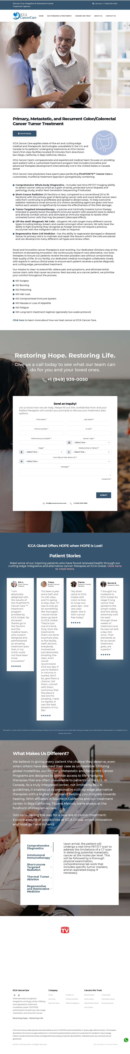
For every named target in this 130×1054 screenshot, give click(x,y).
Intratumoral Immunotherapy (38, 856)
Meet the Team (53, 1003)
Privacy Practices (72, 999)
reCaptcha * (106, 479)
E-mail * (89, 429)
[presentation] (36, 485)
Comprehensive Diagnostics (38, 847)
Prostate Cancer (107, 1003)
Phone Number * (41, 429)
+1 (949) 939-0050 (68, 379)
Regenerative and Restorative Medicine (38, 889)
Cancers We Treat (83, 16)
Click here (18, 320)
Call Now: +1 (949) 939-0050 (104, 4)
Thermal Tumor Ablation (38, 878)
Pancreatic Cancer (108, 999)
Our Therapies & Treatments (59, 16)
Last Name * (89, 419)
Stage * (41, 448)
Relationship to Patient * (89, 448)
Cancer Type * (88, 439)
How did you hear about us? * (65, 457)
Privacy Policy (111, 1044)
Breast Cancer (89, 995)
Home (41, 16)
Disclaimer (101, 1044)
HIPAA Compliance (72, 1003)
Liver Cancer (88, 1007)
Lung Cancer (106, 995)
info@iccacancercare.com (56, 503)
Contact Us (111, 16)
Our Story (51, 999)
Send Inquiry (24, 134)
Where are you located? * (41, 439)
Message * (65, 467)
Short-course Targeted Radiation (36, 867)
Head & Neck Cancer (91, 1003)
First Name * (41, 419)
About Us (98, 16)
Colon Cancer (89, 999)
